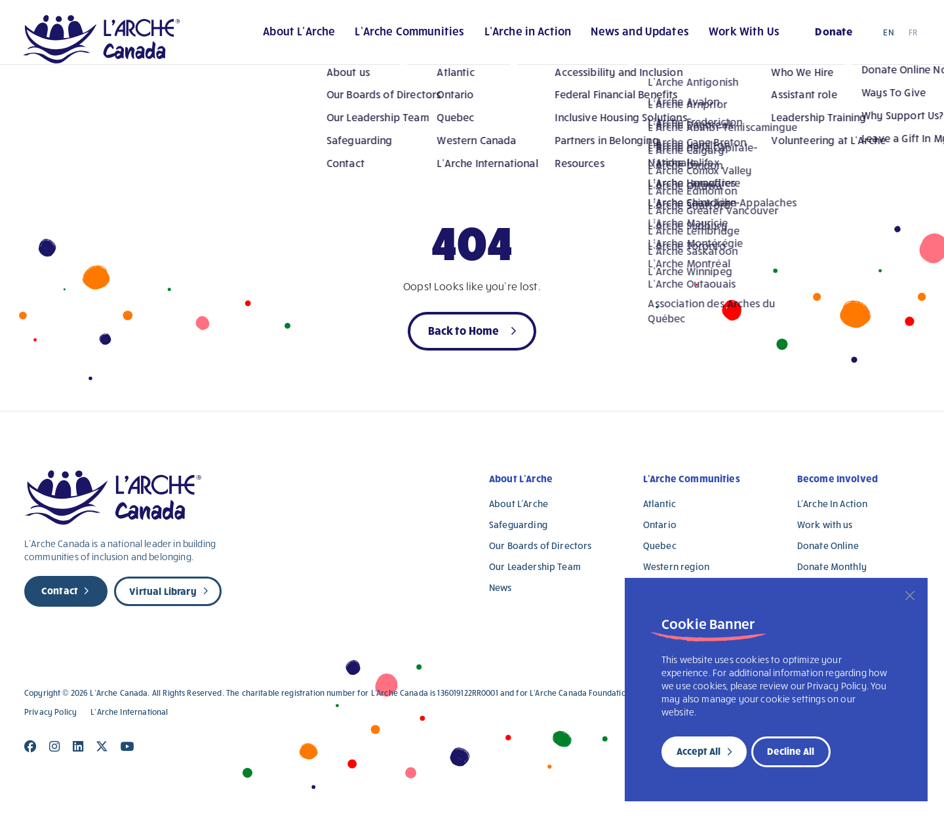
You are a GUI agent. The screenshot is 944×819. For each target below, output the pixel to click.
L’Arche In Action (832, 503)
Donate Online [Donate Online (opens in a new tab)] (828, 545)
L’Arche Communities (371, 38)
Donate (820, 37)
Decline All (790, 751)
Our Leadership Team (535, 566)
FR (913, 38)
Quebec (660, 545)
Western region (676, 566)
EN (888, 38)
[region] (776, 689)
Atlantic (659, 503)
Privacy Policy (50, 712)
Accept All (698, 751)
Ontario (660, 524)
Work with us (825, 524)
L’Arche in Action (494, 38)
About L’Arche (257, 38)
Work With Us (717, 38)
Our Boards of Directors (540, 545)
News (500, 587)
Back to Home (464, 330)
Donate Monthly (832, 566)
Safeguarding (518, 524)
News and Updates (610, 38)
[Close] (909, 595)
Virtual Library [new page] (162, 591)
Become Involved (837, 478)
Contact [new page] (59, 590)
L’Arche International (129, 712)
